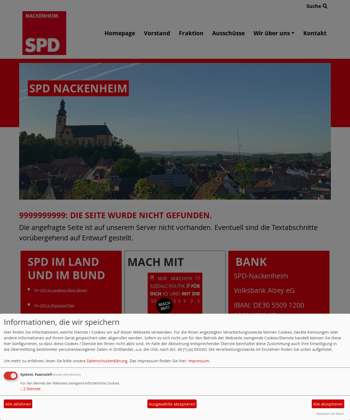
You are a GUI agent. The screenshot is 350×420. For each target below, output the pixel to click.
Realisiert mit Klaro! (330, 414)
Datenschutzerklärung (107, 360)
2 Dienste (30, 388)
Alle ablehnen (18, 404)
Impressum (198, 360)
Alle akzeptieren (328, 404)
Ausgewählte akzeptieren (172, 404)
